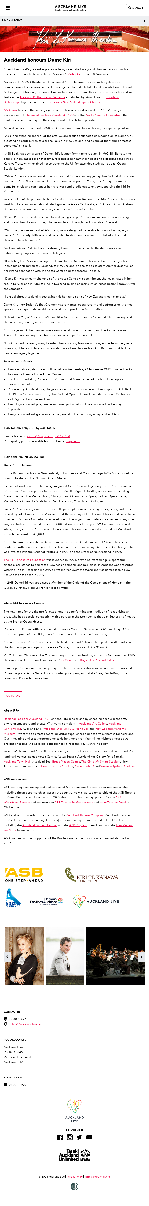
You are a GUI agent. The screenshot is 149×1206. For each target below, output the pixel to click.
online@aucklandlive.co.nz (27, 1024)
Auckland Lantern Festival (39, 825)
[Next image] (141, 957)
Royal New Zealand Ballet (97, 660)
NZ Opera (67, 660)
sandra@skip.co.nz (40, 436)
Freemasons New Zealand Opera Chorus (73, 102)
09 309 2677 (17, 1019)
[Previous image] (7, 957)
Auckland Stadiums (56, 728)
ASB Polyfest (78, 825)
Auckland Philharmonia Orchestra (42, 97)
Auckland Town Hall (17, 761)
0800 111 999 (17, 1085)
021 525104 (62, 436)
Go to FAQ (13, 695)
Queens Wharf (84, 766)
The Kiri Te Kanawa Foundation (25, 560)
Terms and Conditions (97, 1176)
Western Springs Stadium (117, 766)
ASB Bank (10, 110)
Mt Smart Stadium (107, 761)
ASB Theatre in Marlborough (74, 802)
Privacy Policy (75, 1176)
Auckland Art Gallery (93, 723)
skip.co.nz (73, 441)
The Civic (87, 761)
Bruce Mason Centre (66, 761)
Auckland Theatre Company (85, 815)
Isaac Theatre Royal (113, 802)
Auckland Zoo (79, 728)
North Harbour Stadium (57, 766)
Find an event (73, 20)
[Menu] (8, 8)
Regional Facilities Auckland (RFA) (50, 115)
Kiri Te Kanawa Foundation (103, 115)
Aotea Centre (77, 74)
